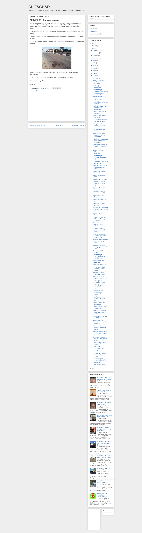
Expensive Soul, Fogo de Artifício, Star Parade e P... (100, 333)
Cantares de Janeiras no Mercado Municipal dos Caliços (100, 327)
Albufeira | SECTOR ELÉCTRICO (98, 261)
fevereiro (95, 75)
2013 (93, 48)
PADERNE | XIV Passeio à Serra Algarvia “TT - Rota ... (100, 241)
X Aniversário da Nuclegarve (97, 214)
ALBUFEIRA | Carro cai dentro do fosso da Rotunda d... (99, 82)
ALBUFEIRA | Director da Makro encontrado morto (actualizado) (104, 443)
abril (94, 70)
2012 (93, 368)
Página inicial (59, 125)
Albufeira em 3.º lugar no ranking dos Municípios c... (100, 146)
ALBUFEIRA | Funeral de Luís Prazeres (104, 403)
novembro (96, 53)
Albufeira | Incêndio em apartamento (99, 86)
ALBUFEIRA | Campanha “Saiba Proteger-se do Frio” (100, 157)
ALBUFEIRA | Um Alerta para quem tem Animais (104, 378)
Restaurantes (93, 31)
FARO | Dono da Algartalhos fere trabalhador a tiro (102, 495)
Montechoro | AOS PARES (100, 179)
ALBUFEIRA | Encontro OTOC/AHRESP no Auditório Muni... (99, 256)
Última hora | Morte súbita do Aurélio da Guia (104, 415)
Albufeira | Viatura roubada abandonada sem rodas (99, 322)
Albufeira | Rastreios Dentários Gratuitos (99, 281)
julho (94, 63)
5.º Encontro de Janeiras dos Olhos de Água (100, 120)
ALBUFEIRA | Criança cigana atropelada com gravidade (100, 360)
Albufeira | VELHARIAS (99, 264)
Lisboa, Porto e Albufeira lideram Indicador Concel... (100, 355)
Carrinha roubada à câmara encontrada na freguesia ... (100, 230)
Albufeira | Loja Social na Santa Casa (100, 285)
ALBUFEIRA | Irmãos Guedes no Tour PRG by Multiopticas (104, 429)
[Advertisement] (57, 108)
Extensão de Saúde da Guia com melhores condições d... (99, 135)
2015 (93, 43)
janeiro (95, 78)
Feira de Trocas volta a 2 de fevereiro (100, 307)
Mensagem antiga (78, 125)
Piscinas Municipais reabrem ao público (99, 273)
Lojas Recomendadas (96, 34)
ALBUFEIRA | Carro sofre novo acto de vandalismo (100, 107)
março (95, 73)
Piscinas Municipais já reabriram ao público (99, 192)
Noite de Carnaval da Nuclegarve (99, 188)
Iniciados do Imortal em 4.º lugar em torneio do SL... (100, 298)
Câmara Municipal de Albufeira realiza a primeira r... (99, 224)
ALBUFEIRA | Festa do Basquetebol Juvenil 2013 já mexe (99, 98)
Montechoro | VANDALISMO (98, 289)
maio (94, 68)
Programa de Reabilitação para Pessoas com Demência (100, 140)
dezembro (96, 50)
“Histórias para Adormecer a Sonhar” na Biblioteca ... (100, 209)
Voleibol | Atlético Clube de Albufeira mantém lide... (100, 277)
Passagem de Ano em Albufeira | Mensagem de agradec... (100, 219)
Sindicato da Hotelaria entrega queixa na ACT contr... (100, 247)
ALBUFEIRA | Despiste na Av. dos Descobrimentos (104, 456)
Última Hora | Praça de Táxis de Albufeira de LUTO (99, 312)
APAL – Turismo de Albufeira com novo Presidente (99, 152)
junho (95, 65)
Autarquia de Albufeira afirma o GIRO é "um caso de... (99, 125)
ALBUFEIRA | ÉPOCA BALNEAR (99, 116)
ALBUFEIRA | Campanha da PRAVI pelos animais (100, 90)
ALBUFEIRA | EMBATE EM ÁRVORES (99, 112)
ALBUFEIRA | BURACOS (100, 94)
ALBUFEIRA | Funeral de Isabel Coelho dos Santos (100, 167)
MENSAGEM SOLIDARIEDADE (99, 347)
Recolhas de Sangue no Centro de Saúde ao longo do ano (100, 235)
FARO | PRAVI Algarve (99, 364)
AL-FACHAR (39, 7)
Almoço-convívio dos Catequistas (99, 303)
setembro (96, 58)
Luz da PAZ (96, 351)
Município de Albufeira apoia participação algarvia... (99, 183)
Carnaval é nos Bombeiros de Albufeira (100, 162)
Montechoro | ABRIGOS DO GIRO (99, 171)
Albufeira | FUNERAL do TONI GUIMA (104, 390)
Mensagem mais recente (37, 125)
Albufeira (37, 90)
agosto (95, 60)
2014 (93, 46)
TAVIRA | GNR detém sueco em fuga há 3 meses (99, 268)
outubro (95, 55)
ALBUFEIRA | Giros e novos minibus (103, 469)
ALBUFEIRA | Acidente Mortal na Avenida (103, 481)
